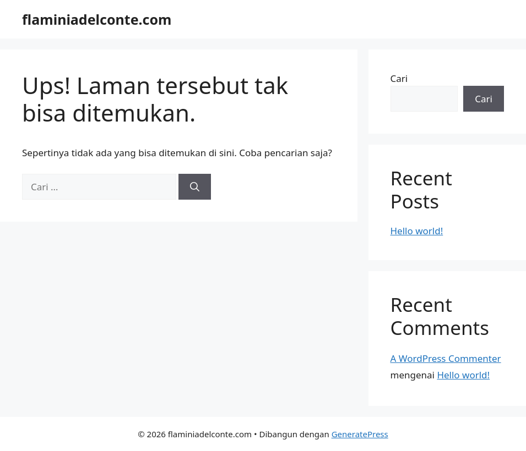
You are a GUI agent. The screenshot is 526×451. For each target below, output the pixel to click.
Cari (399, 78)
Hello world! (417, 230)
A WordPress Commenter (446, 358)
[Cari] (194, 187)
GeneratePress (360, 433)
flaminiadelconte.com (96, 19)
